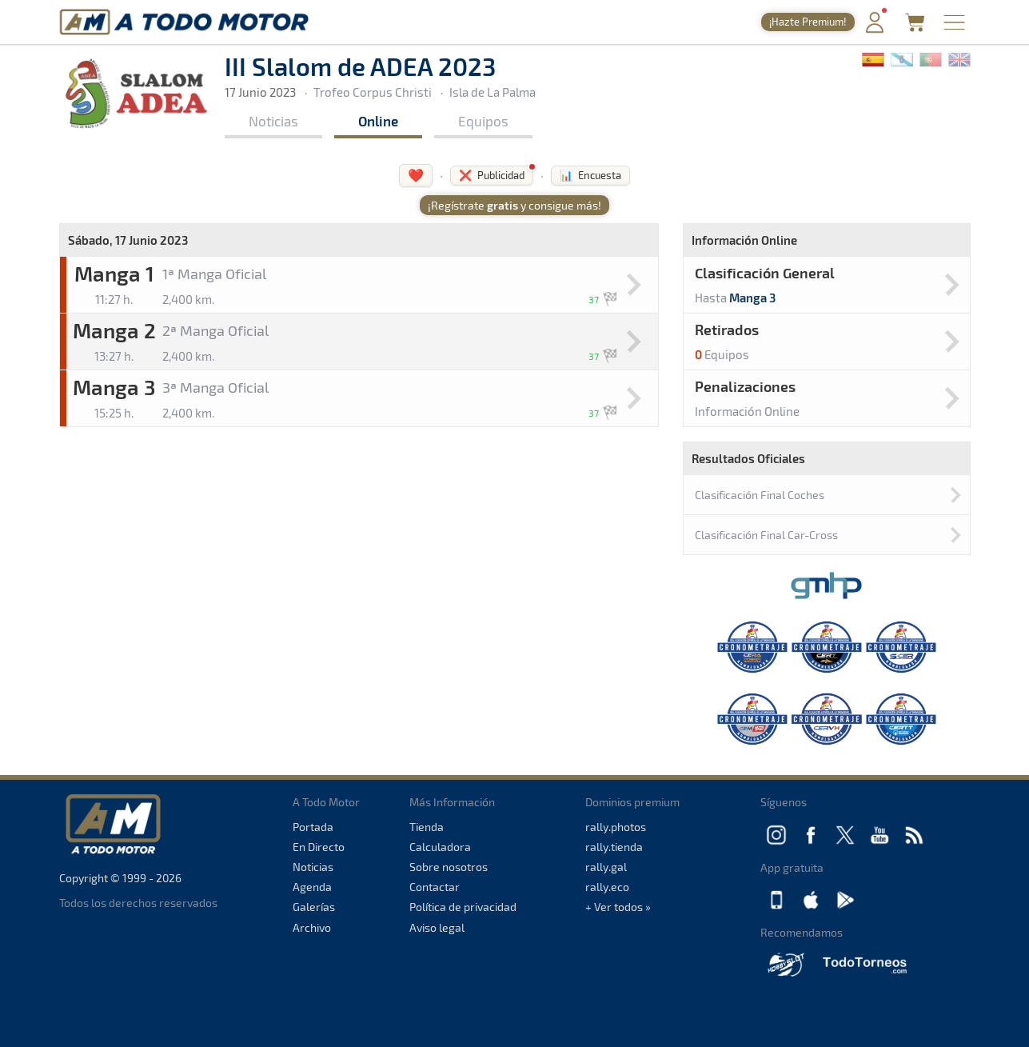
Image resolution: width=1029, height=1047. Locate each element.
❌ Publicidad (491, 175)
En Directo (319, 846)
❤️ (416, 174)
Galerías (314, 906)
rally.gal (606, 866)
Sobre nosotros (448, 866)
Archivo (312, 927)
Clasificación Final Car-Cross (766, 534)
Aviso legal (437, 927)
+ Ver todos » (618, 906)
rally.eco (607, 886)
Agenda (312, 886)
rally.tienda (614, 846)
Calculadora (440, 846)
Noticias (273, 121)
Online (378, 121)
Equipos (483, 121)
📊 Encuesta (590, 175)
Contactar (434, 886)
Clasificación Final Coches (759, 495)
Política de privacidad (462, 906)
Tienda (426, 826)
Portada (313, 826)
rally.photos (615, 826)
